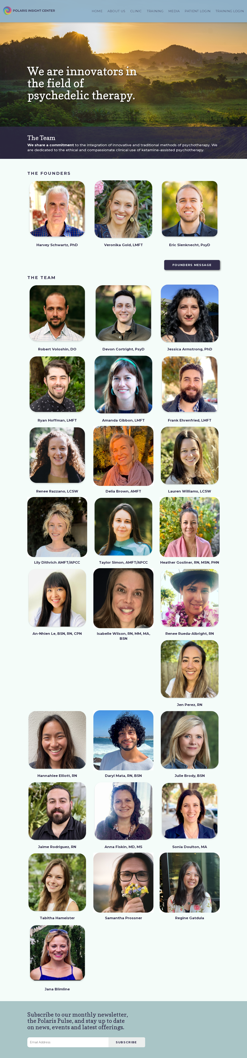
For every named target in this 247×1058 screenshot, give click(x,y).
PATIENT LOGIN (198, 11)
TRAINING (155, 11)
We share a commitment (50, 145)
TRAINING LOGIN (230, 11)
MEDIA (174, 11)
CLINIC (136, 11)
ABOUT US (116, 11)
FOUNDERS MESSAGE (192, 265)
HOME (97, 11)
